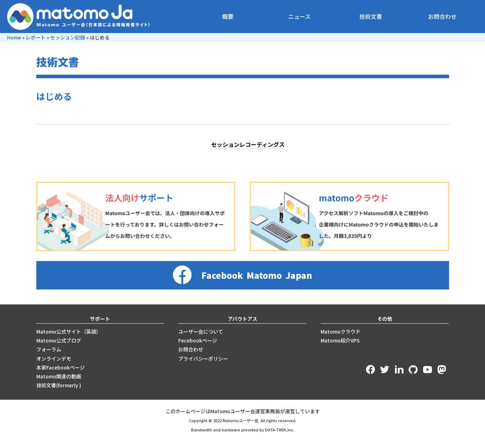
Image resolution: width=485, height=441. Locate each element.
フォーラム (48, 349)
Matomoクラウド (340, 331)
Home (14, 37)
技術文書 (370, 16)
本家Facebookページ (60, 367)
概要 (227, 16)
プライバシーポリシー (203, 358)
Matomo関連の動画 (58, 376)
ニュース (299, 16)
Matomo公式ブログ (58, 340)
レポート (36, 37)
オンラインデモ (53, 358)
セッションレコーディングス (248, 144)
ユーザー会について (200, 331)
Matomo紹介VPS (340, 340)
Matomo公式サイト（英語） (68, 331)
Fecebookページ (197, 340)
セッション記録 (67, 37)
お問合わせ (442, 16)
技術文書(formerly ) (58, 385)
